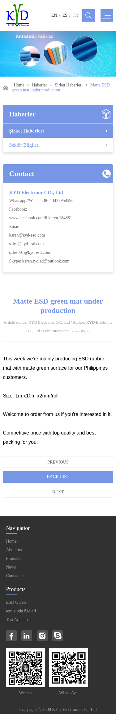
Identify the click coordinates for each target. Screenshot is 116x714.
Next (58, 491)
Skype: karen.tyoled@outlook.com (39, 261)
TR (75, 15)
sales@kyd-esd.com (26, 244)
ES (64, 15)
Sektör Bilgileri (24, 145)
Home (19, 85)
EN (54, 15)
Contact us (15, 575)
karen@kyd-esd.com (27, 235)
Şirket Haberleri (69, 85)
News (11, 567)
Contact (21, 174)
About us (14, 550)
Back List (58, 476)
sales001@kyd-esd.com (29, 252)
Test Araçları (17, 619)
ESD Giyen (16, 602)
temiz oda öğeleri (21, 611)
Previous (57, 462)
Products (13, 558)
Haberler (39, 85)
